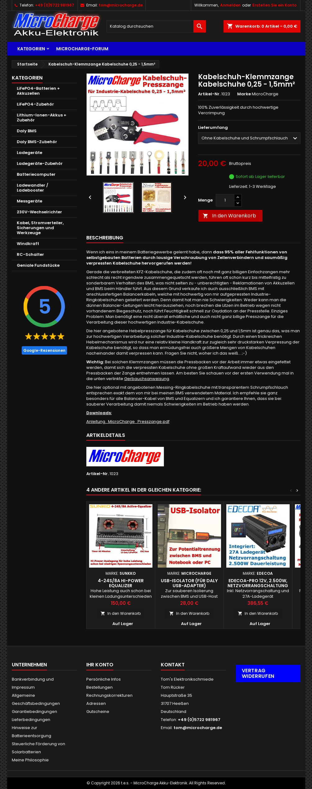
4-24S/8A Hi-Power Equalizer (121, 583)
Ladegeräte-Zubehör (40, 163)
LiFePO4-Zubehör (35, 104)
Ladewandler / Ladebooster (32, 187)
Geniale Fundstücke (38, 265)
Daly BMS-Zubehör (37, 142)
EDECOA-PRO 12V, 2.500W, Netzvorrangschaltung (258, 583)
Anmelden (230, 5)
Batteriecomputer (36, 174)
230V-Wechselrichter (39, 212)
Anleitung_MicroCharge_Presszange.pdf (128, 421)
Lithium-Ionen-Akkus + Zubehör (41, 117)
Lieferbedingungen (31, 720)
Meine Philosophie (30, 760)
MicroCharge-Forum (82, 49)
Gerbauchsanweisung (146, 379)
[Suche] (156, 26)
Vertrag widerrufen (258, 673)
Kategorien (31, 49)
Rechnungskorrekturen (109, 695)
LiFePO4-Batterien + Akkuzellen (38, 90)
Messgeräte (29, 201)
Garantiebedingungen (34, 711)
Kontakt (173, 664)
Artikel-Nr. (209, 94)
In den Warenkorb (229, 215)
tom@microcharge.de (121, 5)
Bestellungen (99, 687)
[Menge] (225, 200)
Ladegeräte (29, 153)
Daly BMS (27, 131)
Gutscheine (97, 711)
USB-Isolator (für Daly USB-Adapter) (189, 583)
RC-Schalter (30, 254)
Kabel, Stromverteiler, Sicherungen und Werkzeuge (40, 228)
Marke (244, 94)
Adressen (96, 703)
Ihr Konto (99, 664)
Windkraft (28, 244)
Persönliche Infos (103, 679)
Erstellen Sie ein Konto (274, 5)
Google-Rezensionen (44, 350)
